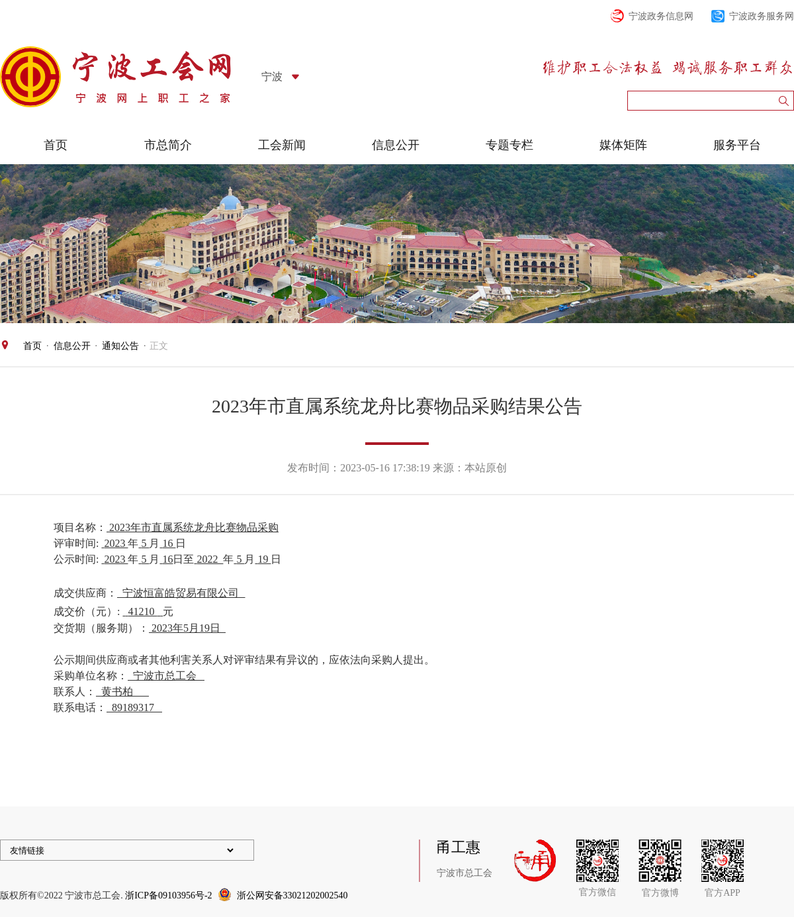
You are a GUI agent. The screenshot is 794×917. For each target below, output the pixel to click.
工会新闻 (282, 145)
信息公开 (395, 145)
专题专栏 (509, 145)
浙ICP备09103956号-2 (168, 895)
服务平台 (737, 145)
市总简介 (168, 145)
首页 (55, 145)
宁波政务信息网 (661, 16)
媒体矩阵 (623, 145)
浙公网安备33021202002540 (292, 895)
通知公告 (120, 346)
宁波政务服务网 (761, 16)
